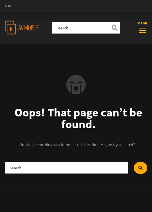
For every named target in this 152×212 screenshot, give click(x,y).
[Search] (114, 28)
